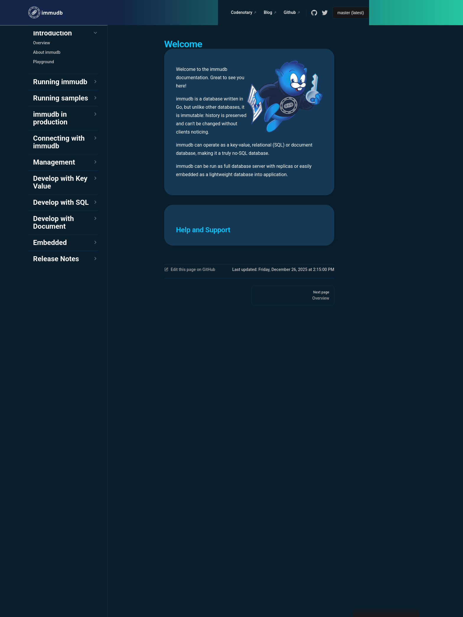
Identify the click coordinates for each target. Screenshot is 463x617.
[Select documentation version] (350, 13)
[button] (65, 33)
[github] (314, 12)
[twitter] (324, 12)
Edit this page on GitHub (189, 269)
